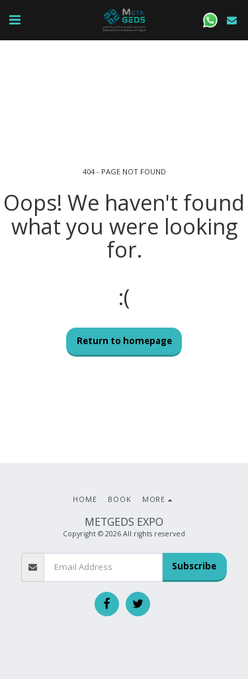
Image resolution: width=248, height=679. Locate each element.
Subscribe (194, 566)
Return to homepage (124, 341)
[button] (14, 19)
